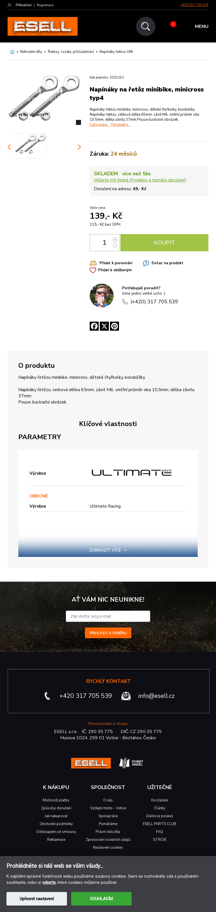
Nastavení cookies (108, 847)
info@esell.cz (156, 696)
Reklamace (56, 839)
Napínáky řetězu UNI (116, 51)
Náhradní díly (31, 51)
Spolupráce (108, 816)
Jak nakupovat (56, 816)
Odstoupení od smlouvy (56, 831)
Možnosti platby (56, 800)
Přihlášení (24, 5)
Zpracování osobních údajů (108, 839)
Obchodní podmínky (56, 823)
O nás (108, 800)
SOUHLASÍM (101, 898)
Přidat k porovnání (116, 263)
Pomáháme (108, 823)
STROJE (159, 839)
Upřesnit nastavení (37, 898)
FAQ (159, 831)
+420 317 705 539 (194, 5)
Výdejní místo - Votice (108, 808)
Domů (12, 52)
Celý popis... (100, 124)
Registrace (45, 5)
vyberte (49, 882)
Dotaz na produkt (167, 263)
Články (159, 808)
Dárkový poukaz (159, 816)
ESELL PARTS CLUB (159, 823)
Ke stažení (159, 800)
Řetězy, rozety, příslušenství (71, 51)
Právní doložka (108, 831)
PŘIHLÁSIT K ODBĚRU (108, 632)
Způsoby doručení (56, 808)
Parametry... (120, 124)
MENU (201, 26)
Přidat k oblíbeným (115, 270)
